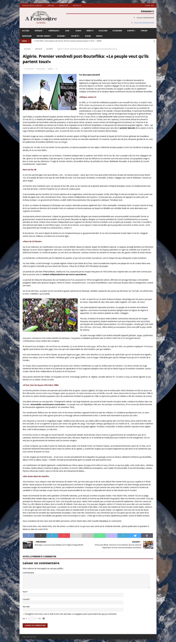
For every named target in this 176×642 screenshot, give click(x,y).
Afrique (38, 30)
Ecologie (103, 30)
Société (74, 36)
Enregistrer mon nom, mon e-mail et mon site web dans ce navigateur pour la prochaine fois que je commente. (71, 613)
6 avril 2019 (29, 68)
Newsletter (63, 5)
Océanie (61, 36)
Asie (67, 30)
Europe (130, 30)
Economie (117, 30)
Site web (26, 606)
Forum (144, 30)
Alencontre (41, 68)
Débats (89, 30)
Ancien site (77, 5)
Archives (51, 5)
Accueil (25, 30)
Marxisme (27, 36)
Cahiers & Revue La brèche (31, 5)
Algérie (50, 68)
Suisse (88, 36)
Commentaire (28, 572)
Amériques (54, 30)
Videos (99, 36)
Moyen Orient (43, 36)
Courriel (26, 598)
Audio (78, 30)
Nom (25, 591)
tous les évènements (144, 23)
